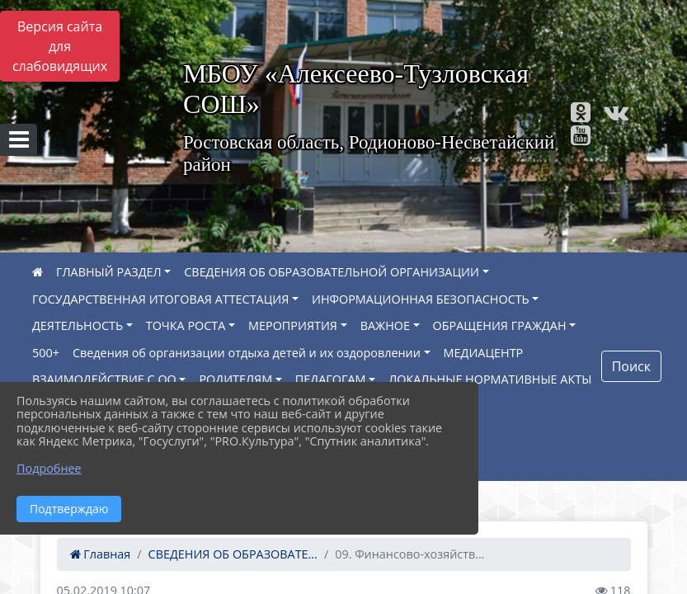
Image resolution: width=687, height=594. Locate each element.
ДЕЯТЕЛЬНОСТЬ (77, 325)
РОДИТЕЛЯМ (235, 379)
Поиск (631, 366)
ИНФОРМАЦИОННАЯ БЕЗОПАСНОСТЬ (420, 299)
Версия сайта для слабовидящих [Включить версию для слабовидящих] (59, 46)
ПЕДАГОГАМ (330, 379)
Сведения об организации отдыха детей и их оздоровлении (247, 353)
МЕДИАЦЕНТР (484, 353)
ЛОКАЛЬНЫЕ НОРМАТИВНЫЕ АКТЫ (489, 379)
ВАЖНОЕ (385, 325)
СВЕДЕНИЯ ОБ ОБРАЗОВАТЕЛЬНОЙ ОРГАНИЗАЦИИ (331, 272)
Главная (100, 554)
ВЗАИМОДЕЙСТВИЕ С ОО (104, 379)
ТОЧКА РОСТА (186, 325)
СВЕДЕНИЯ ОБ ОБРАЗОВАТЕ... (233, 554)
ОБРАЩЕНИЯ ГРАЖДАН (500, 325)
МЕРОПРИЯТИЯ (292, 325)
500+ (45, 353)
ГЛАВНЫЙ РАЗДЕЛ (109, 272)
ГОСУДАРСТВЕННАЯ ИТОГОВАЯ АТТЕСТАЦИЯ (160, 299)
